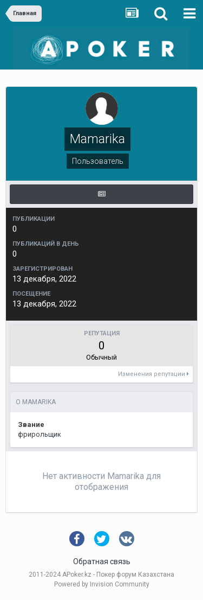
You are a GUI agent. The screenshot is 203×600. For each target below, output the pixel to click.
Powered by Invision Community (101, 584)
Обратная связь (101, 561)
